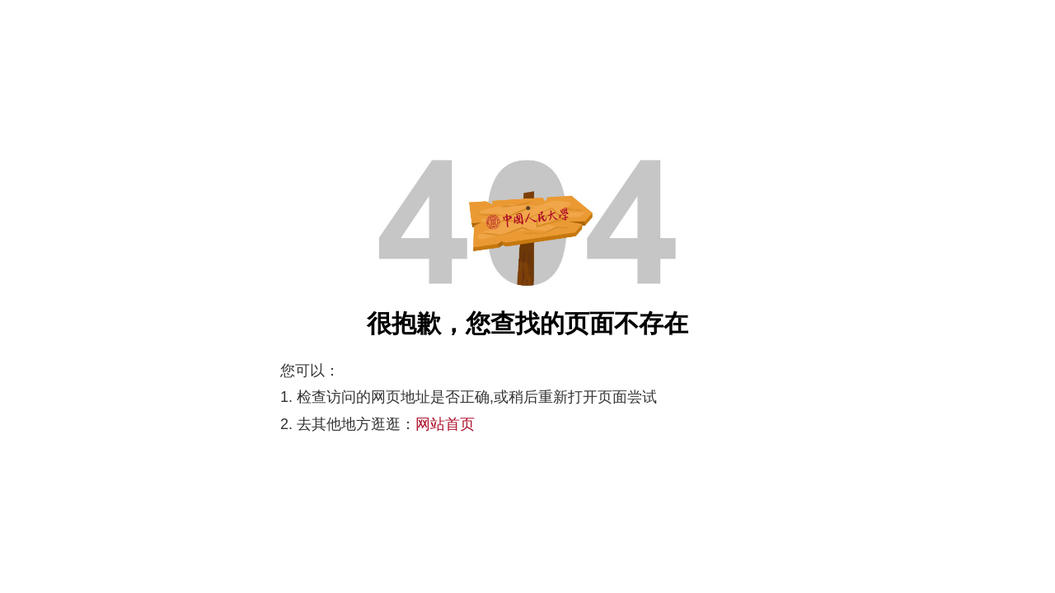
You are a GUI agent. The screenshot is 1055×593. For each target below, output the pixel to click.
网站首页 (445, 424)
